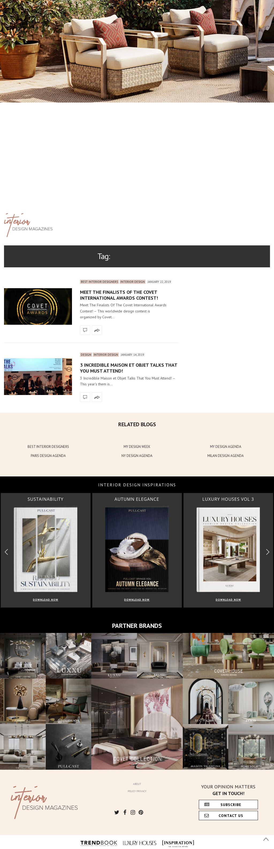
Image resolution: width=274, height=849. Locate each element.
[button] (267, 552)
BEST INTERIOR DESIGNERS (48, 446)
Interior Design (132, 282)
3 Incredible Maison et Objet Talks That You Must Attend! (128, 368)
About (137, 784)
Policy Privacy (137, 791)
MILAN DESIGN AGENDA (225, 455)
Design (86, 355)
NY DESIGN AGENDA (137, 455)
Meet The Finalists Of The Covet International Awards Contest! (119, 295)
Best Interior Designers (99, 282)
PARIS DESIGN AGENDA (48, 455)
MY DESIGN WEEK (137, 446)
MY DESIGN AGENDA (225, 446)
